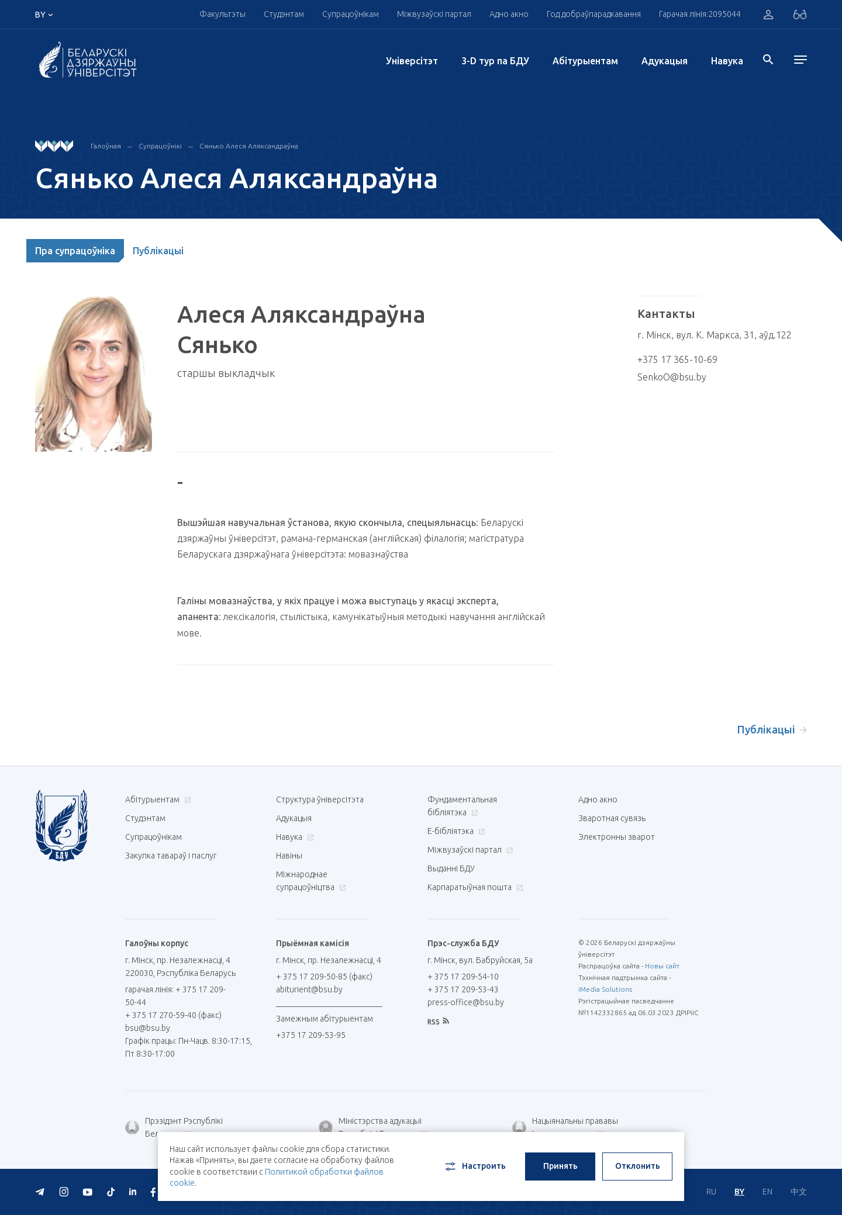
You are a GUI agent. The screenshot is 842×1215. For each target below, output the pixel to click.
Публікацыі (158, 250)
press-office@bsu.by (465, 1002)
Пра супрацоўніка (75, 250)
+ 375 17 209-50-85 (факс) (324, 976)
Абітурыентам (585, 61)
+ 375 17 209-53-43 (463, 989)
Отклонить (637, 1166)
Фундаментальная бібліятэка (462, 806)
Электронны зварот (616, 837)
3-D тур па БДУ (495, 61)
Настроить (474, 1166)
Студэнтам (284, 14)
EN (767, 1191)
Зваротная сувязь (612, 818)
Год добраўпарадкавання (594, 14)
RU (711, 1191)
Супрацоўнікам (350, 14)
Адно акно (509, 14)
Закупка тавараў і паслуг (170, 855)
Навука (727, 61)
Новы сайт (662, 966)
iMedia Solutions (605, 989)
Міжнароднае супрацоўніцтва (311, 881)
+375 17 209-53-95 (311, 1035)
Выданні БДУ (451, 868)
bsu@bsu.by (147, 1028)
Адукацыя (664, 61)
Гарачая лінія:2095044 (700, 14)
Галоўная (106, 146)
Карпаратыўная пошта (473, 887)
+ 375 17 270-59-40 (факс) (173, 1015)
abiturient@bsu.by (309, 989)
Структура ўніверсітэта (320, 799)
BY (739, 1191)
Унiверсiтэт (412, 61)
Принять (560, 1166)
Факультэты (222, 14)
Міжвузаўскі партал (434, 14)
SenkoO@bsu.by (671, 377)
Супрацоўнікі (160, 146)
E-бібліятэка (454, 831)
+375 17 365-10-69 (677, 359)
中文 (799, 1191)
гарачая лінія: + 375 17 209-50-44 (175, 996)
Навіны (289, 855)
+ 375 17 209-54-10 (463, 976)
